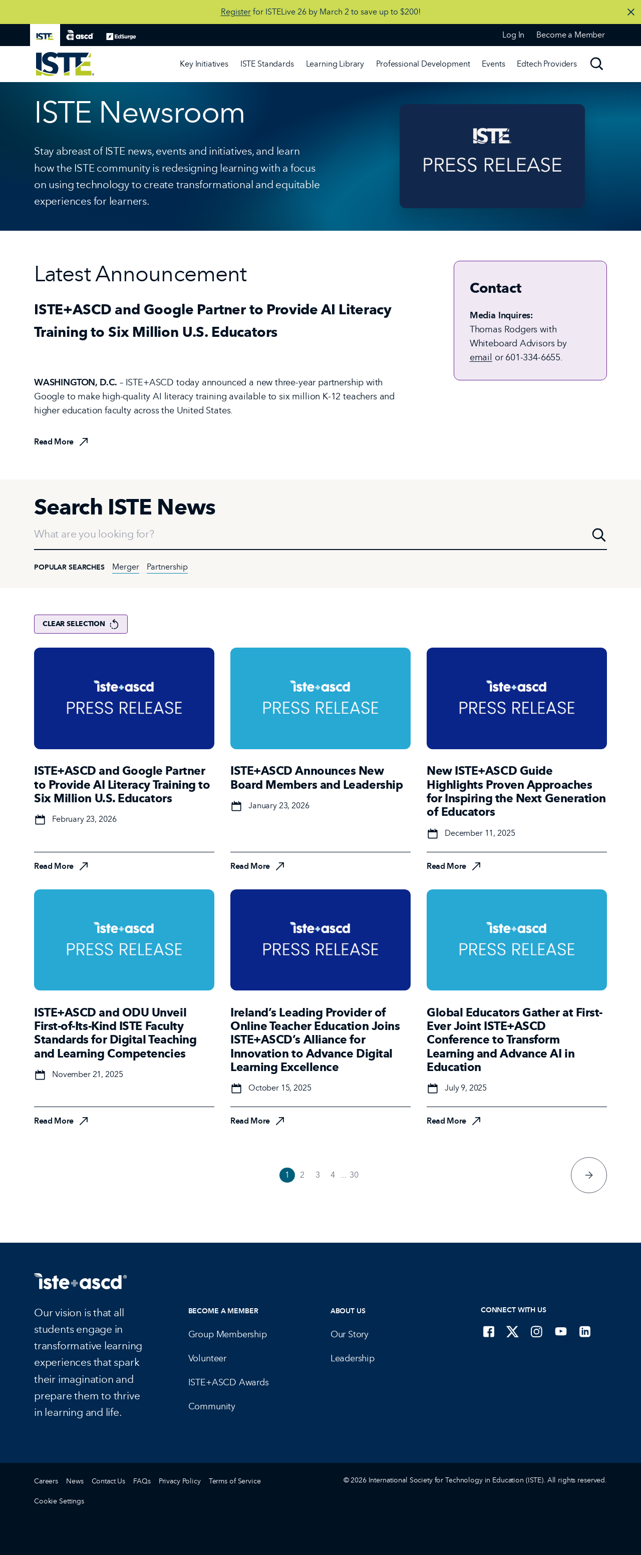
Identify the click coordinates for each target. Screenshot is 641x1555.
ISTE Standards (267, 64)
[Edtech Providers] (547, 64)
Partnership (167, 567)
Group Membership (227, 1334)
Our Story (350, 1334)
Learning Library (335, 64)
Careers (46, 1481)
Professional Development (423, 64)
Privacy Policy (180, 1481)
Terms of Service (235, 1481)
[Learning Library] (335, 64)
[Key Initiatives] (204, 64)
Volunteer (207, 1358)
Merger (125, 567)
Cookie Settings (59, 1501)
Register (236, 12)
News (74, 1481)
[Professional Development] (423, 64)
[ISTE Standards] (267, 64)
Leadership (353, 1358)
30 (354, 1175)
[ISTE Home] (65, 64)
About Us (348, 1311)
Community (211, 1406)
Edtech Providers (547, 64)
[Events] (493, 64)
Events (493, 64)
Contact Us (109, 1481)
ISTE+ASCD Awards (228, 1382)
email (481, 357)
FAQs (141, 1481)
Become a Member (223, 1311)
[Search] (597, 64)
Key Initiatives (204, 64)
